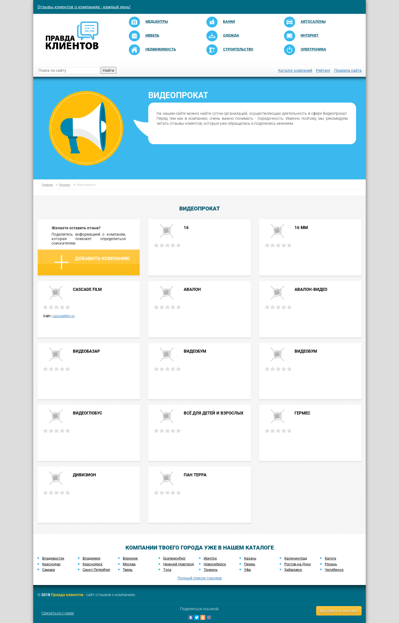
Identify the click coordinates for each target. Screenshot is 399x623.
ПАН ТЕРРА (195, 474)
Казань (250, 558)
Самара (48, 570)
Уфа (247, 570)
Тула (167, 570)
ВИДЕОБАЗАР (86, 351)
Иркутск (210, 558)
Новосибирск (215, 564)
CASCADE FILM (87, 289)
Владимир (91, 558)
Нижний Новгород (178, 564)
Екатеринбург (174, 558)
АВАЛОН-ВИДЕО (311, 289)
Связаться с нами (58, 613)
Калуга (330, 558)
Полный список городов (200, 578)
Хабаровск (293, 570)
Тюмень (211, 570)
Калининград (295, 558)
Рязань (331, 564)
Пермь (249, 564)
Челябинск (334, 570)
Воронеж (130, 558)
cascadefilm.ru (63, 316)
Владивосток (53, 558)
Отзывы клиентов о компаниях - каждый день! (84, 6)
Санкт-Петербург (96, 570)
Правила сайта (348, 70)
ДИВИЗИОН (84, 474)
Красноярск (93, 564)
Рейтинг (323, 70)
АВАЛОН (192, 289)
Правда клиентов (67, 595)
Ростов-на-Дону (297, 564)
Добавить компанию (92, 262)
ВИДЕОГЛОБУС (87, 413)
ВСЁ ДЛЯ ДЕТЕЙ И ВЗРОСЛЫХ (214, 413)
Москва (129, 564)
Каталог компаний (295, 70)
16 (186, 227)
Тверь (127, 570)
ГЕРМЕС (302, 413)
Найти (108, 70)
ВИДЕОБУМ (195, 351)
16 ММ (301, 227)
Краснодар (51, 564)
